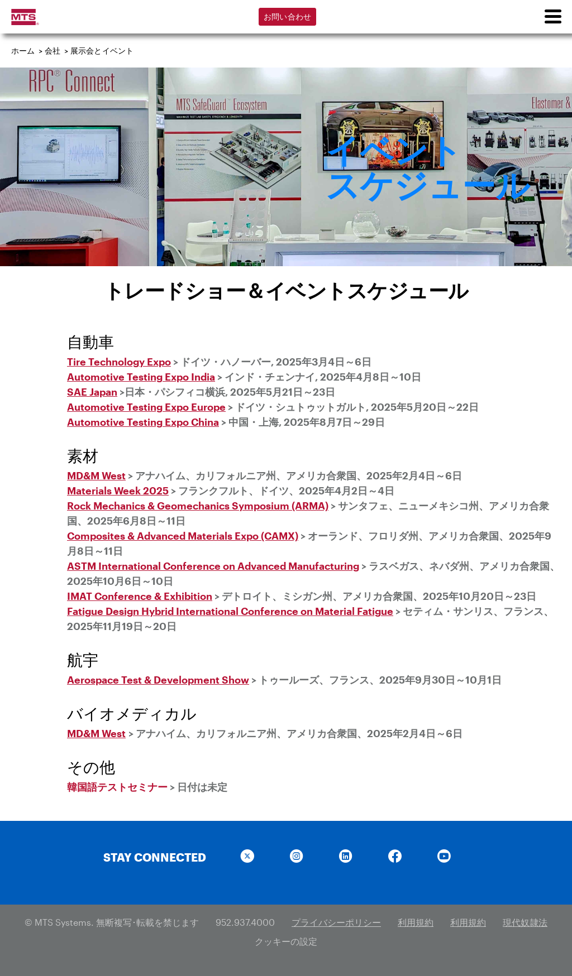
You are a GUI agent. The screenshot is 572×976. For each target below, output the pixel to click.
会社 (52, 50)
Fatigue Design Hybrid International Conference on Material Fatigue (230, 611)
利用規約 (415, 922)
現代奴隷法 (525, 922)
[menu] (552, 16)
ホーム (23, 50)
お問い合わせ (288, 16)
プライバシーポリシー (336, 922)
